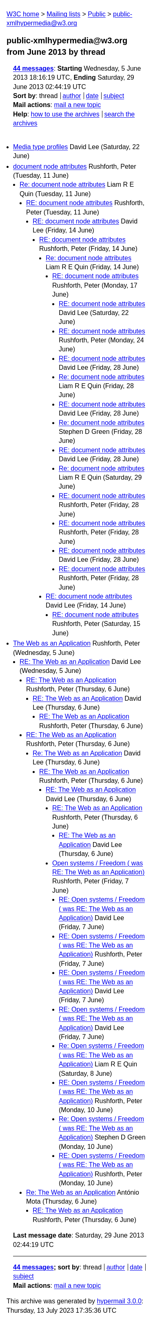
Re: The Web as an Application (77, 753)
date (92, 95)
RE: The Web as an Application (65, 661)
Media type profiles (40, 146)
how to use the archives (65, 114)
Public (97, 14)
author (71, 95)
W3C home (23, 14)
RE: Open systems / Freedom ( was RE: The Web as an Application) (102, 908)
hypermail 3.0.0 (119, 1301)
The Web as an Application (52, 643)
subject (113, 95)
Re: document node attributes (62, 184)
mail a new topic (77, 104)
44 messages (33, 68)
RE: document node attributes (69, 202)
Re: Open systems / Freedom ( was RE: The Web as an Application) (101, 1055)
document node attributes (50, 166)
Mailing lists (63, 14)
